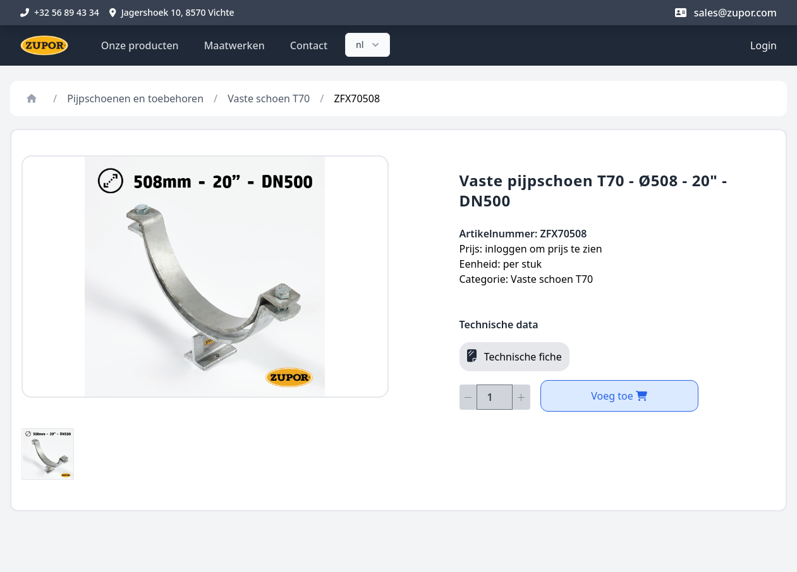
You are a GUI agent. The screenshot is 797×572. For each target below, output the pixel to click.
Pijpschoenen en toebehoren (135, 98)
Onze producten (140, 45)
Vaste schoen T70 (269, 98)
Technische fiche (514, 356)
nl (369, 45)
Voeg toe (619, 396)
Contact (308, 45)
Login (763, 45)
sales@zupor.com (726, 13)
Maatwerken (234, 45)
